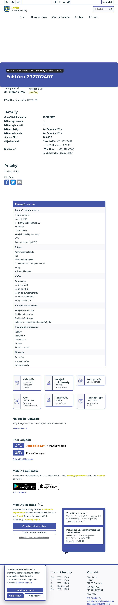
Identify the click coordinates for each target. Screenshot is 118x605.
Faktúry (33, 53)
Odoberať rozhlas (34, 486)
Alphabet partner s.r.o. (104, 591)
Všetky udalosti (20, 388)
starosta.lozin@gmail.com (98, 564)
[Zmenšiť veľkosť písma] (60, 2)
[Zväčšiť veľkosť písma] (68, 2)
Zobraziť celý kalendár (23, 419)
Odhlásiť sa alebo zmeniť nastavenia (34, 498)
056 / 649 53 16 (94, 558)
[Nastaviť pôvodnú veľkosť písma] (64, 2)
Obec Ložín (108, 595)
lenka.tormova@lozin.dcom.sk (100, 561)
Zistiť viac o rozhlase (34, 492)
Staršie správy (70, 508)
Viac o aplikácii (19, 452)
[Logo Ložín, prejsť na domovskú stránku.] (15, 9)
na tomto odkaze (24, 582)
